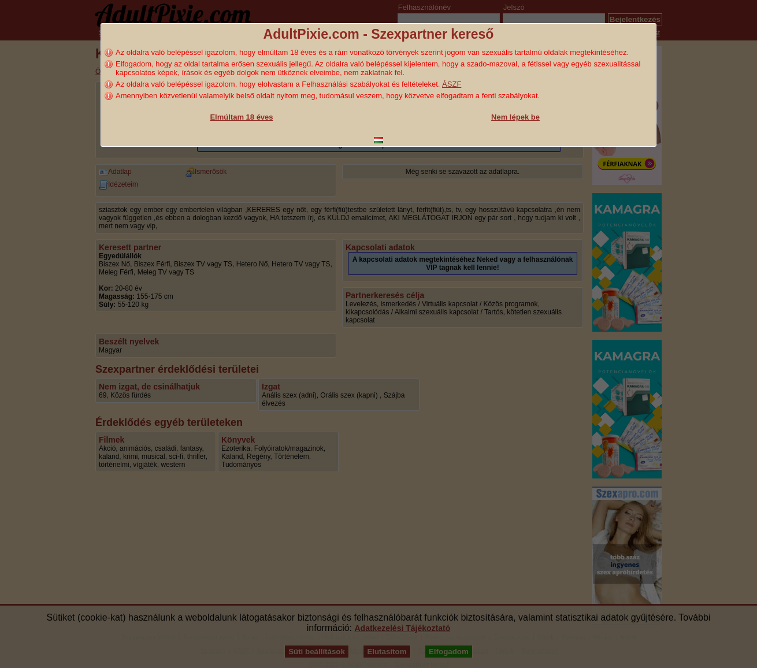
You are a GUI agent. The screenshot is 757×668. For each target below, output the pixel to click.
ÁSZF (451, 84)
